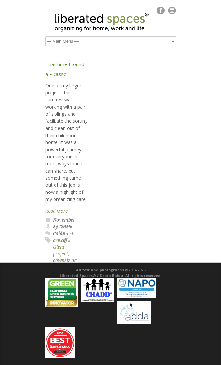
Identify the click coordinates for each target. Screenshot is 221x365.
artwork (62, 240)
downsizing (65, 260)
